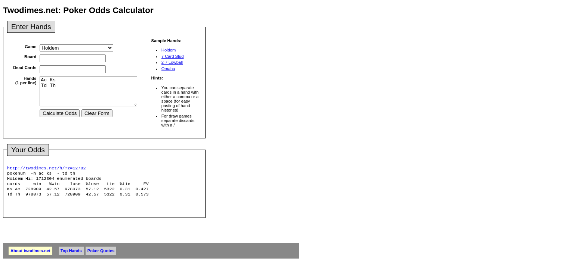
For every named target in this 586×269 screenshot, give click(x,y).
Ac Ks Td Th (94, 94)
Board (30, 56)
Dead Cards (24, 67)
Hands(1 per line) (26, 80)
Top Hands (71, 255)
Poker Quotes (101, 255)
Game (30, 46)
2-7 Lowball (172, 62)
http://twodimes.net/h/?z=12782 (46, 169)
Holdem (168, 50)
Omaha (168, 68)
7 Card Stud (172, 56)
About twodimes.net (30, 255)
